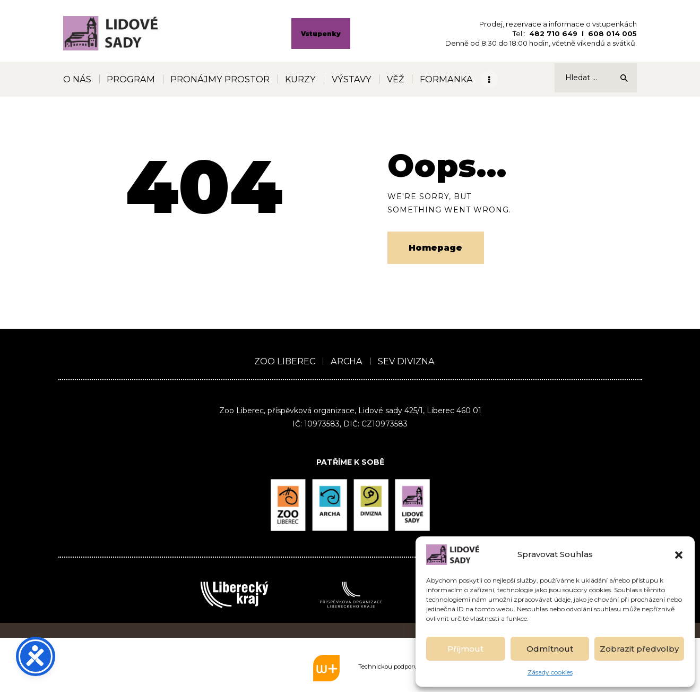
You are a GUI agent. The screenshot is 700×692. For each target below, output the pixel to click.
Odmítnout (549, 649)
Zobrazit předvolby (639, 649)
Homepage (435, 248)
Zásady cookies (550, 672)
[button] (678, 555)
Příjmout (465, 649)
